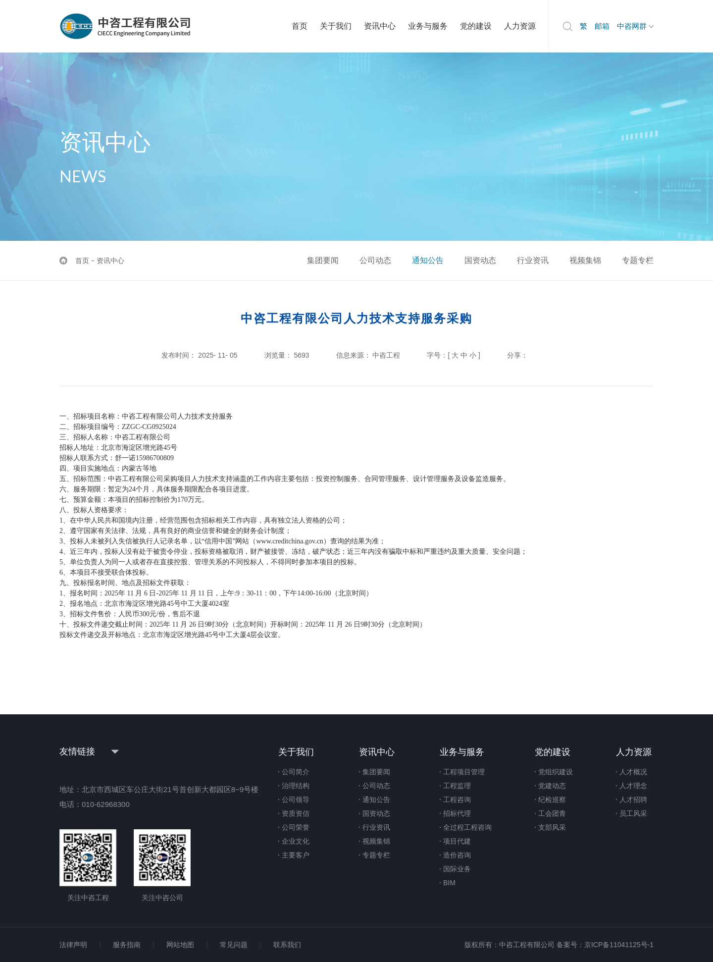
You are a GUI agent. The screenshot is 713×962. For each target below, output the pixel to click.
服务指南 (127, 944)
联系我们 (287, 944)
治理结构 (295, 786)
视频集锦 (585, 260)
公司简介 (295, 772)
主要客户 (295, 855)
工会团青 (552, 813)
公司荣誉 (295, 827)
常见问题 (234, 944)
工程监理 (457, 786)
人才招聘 (633, 799)
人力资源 (520, 26)
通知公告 (428, 260)
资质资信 (295, 813)
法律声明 (73, 944)
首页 (299, 26)
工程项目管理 (464, 772)
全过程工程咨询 (467, 827)
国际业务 (457, 869)
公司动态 (375, 260)
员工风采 (633, 813)
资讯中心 (380, 26)
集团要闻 (323, 260)
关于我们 (336, 26)
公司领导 (295, 799)
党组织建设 (555, 772)
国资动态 (480, 260)
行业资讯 (533, 260)
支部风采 (552, 827)
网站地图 (180, 944)
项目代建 (457, 841)
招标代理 (457, 813)
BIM (449, 883)
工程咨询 (457, 799)
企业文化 (295, 841)
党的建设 (476, 26)
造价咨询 (457, 855)
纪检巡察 (552, 799)
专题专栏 (638, 260)
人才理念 (633, 786)
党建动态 (552, 786)
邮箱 (602, 26)
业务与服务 (428, 26)
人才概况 (633, 772)
